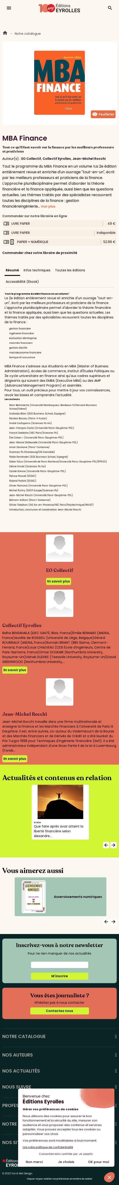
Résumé (12, 270)
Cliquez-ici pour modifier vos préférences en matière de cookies (59, 1179)
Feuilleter (103, 114)
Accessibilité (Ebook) (22, 281)
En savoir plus (58, 581)
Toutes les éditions (70, 270)
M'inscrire (59, 976)
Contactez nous (59, 1011)
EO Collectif (31, 158)
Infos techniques (37, 270)
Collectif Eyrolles (57, 158)
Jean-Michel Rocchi (89, 158)
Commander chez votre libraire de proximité (39, 253)
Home (5, 33)
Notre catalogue (28, 33)
